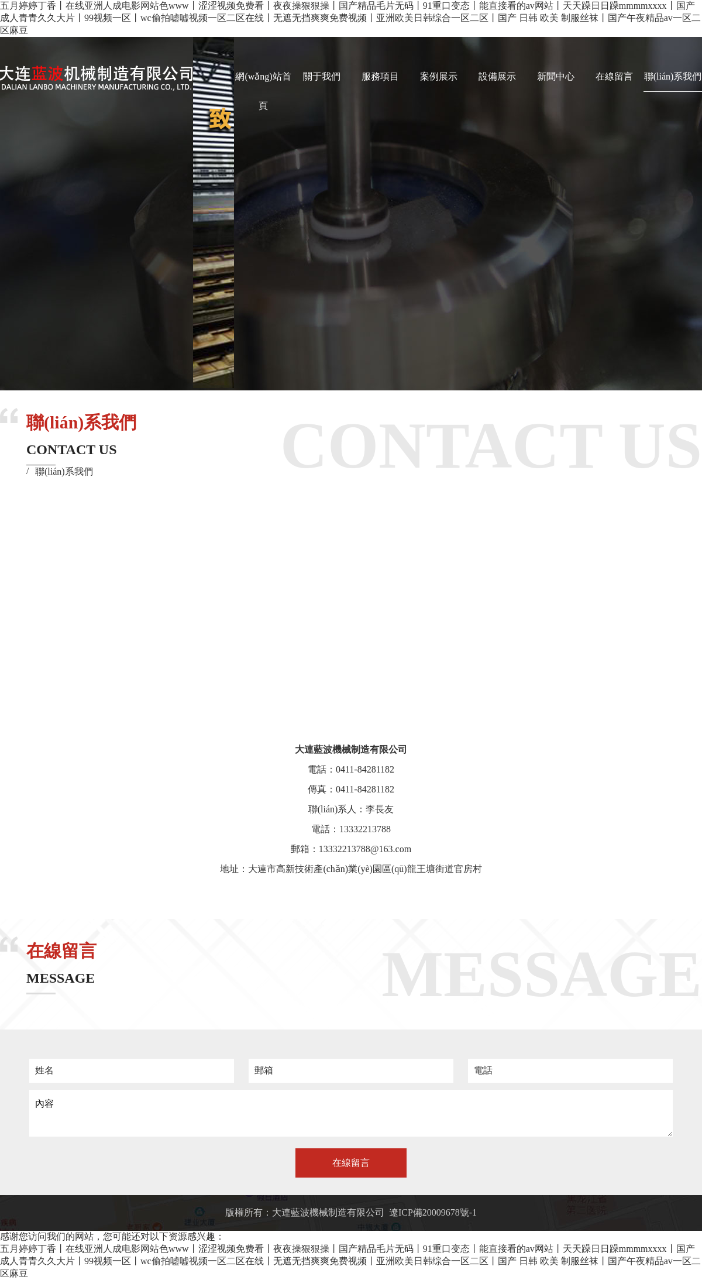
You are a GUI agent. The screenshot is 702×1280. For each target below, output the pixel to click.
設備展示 (497, 76)
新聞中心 (555, 76)
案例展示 (438, 76)
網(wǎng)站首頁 (263, 91)
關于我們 (321, 76)
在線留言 (614, 76)
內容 (351, 1113)
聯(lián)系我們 (673, 76)
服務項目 (380, 76)
